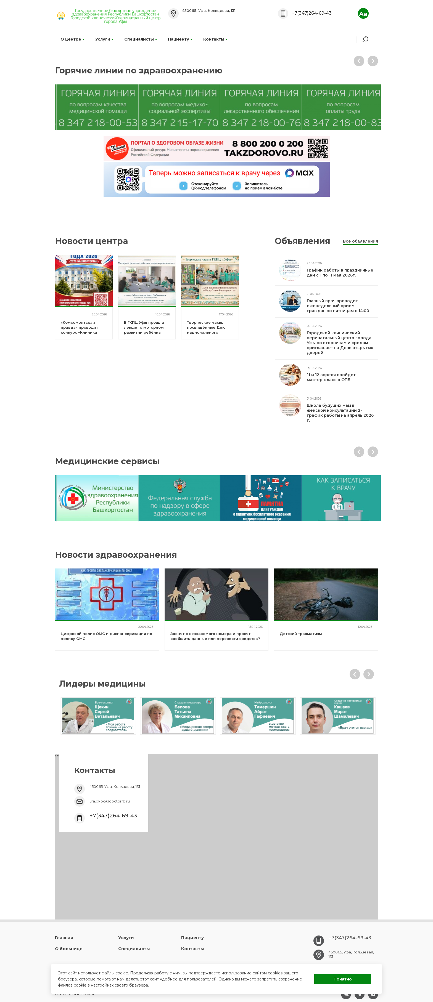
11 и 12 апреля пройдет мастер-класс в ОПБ (331, 377)
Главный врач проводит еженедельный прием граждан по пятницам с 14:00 (338, 305)
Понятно (343, 979)
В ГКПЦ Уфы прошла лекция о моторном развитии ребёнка (144, 327)
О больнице (69, 948)
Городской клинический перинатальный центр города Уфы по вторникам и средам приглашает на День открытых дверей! (340, 342)
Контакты (215, 39)
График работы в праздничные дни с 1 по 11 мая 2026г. (340, 273)
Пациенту (180, 39)
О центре (72, 39)
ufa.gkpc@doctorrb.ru (109, 801)
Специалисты (140, 39)
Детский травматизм (301, 633)
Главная (64, 937)
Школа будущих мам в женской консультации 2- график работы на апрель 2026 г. (340, 413)
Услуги (104, 39)
